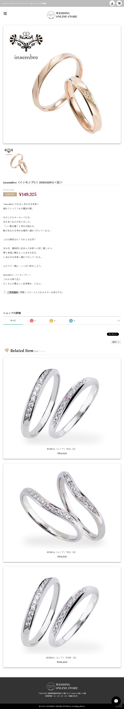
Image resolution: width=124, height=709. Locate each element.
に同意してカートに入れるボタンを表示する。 (35, 292)
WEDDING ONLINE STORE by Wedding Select (65, 706)
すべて (13, 320)
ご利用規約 (12, 292)
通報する (116, 342)
